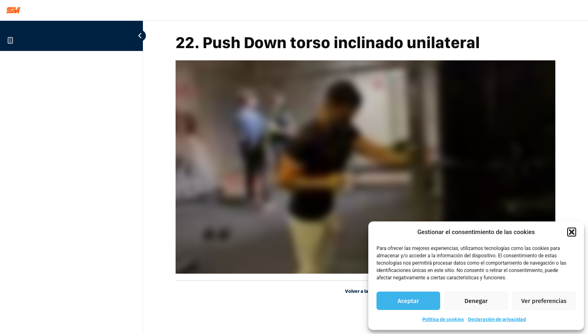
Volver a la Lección (365, 291)
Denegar (476, 301)
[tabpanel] (365, 167)
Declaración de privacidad (497, 319)
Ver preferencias (544, 301)
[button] (572, 232)
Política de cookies (443, 319)
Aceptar (408, 301)
